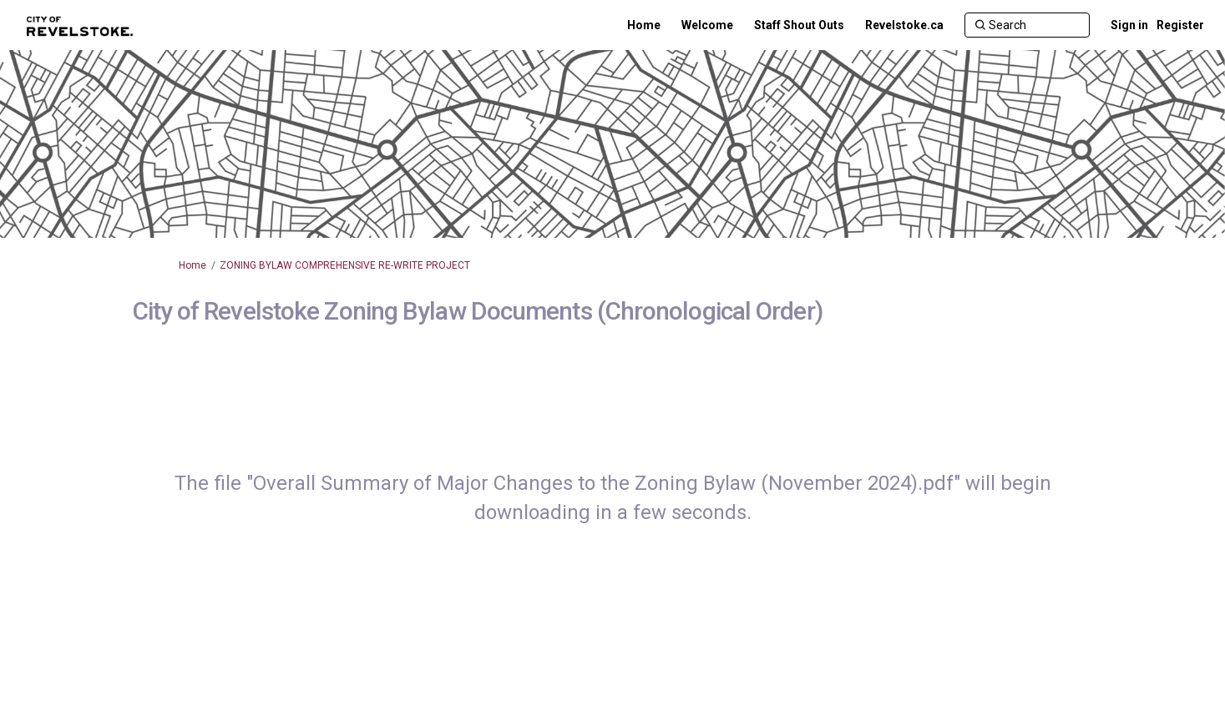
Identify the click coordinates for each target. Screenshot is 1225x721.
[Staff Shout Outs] (799, 25)
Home (192, 265)
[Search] (1027, 25)
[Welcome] (707, 25)
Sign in (1129, 25)
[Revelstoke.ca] (904, 25)
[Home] (644, 25)
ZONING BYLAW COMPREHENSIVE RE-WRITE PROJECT (345, 265)
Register (1180, 25)
